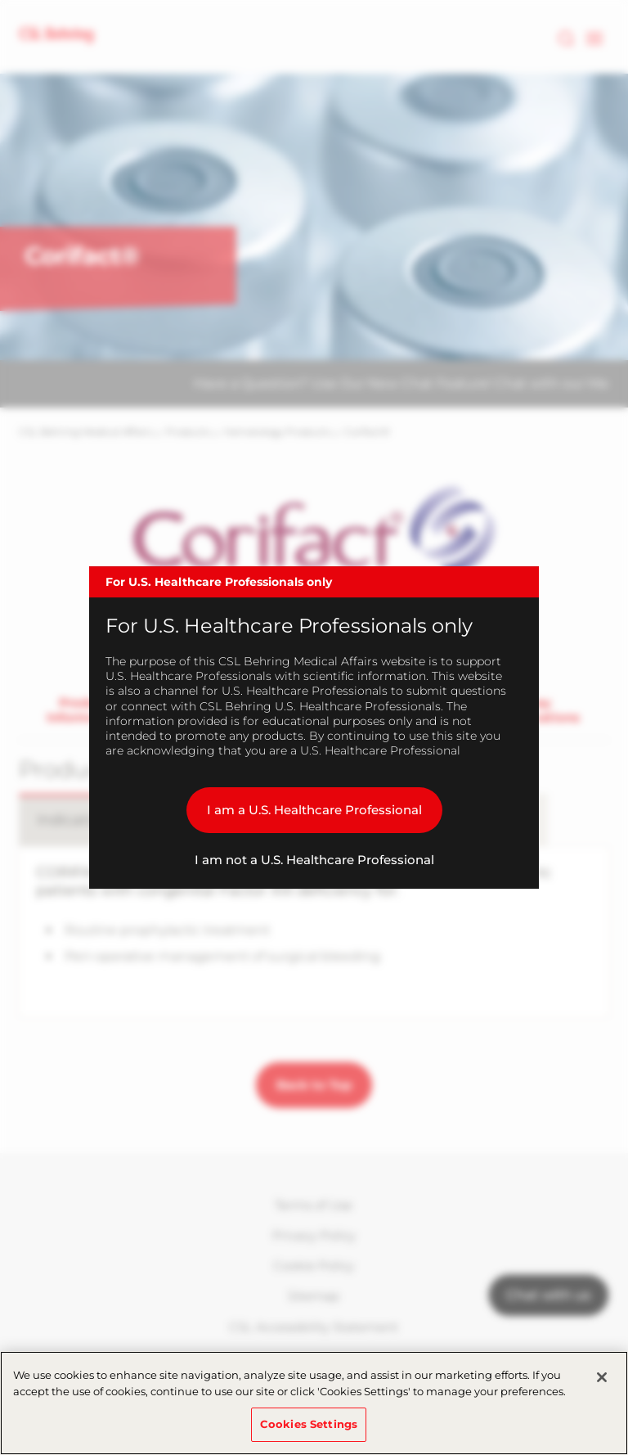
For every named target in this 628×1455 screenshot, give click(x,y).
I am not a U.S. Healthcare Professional (314, 859)
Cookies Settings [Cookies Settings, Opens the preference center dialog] (308, 1423)
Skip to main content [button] (0, 0)
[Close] (602, 1377)
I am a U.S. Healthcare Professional (314, 810)
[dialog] (314, 727)
